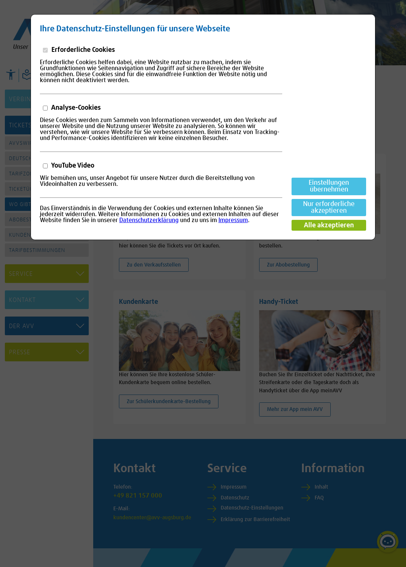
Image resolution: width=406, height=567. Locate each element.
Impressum (233, 220)
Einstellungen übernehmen (329, 186)
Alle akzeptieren (329, 225)
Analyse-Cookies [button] (75, 108)
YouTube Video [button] (72, 165)
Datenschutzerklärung (149, 220)
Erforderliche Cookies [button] (82, 50)
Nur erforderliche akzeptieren (329, 207)
